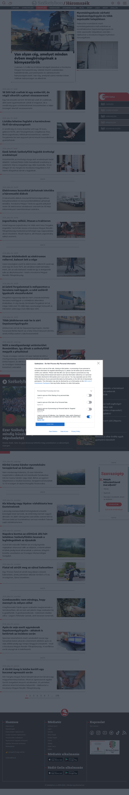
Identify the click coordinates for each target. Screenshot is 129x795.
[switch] (89, 395)
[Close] (99, 364)
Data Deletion (53, 431)
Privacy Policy (75, 431)
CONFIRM (50, 424)
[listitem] (64, 391)
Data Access (64, 431)
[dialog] (64, 397)
